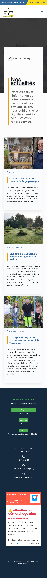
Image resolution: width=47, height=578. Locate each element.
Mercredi (23, 420)
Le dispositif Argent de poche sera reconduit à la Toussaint (24, 340)
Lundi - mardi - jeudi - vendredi (23, 410)
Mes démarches (39, 2)
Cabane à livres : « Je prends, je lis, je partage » (24, 180)
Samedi (23, 430)
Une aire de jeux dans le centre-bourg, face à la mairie (23, 257)
